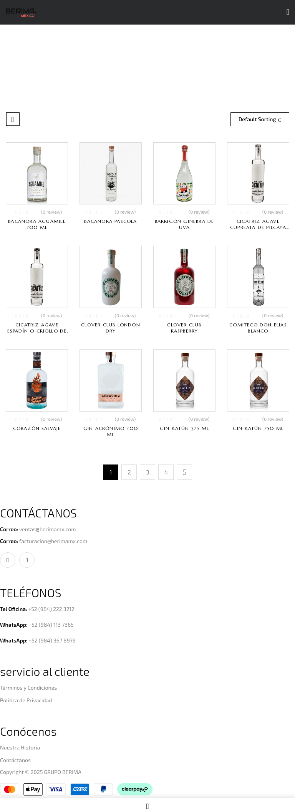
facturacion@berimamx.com (53, 541)
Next (184, 472)
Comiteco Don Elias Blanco (258, 328)
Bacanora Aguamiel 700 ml (36, 224)
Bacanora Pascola (110, 221)
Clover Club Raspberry (184, 328)
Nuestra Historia (20, 747)
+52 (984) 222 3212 (51, 609)
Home (100, 68)
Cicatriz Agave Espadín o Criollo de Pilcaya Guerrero (37, 331)
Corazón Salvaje (37, 428)
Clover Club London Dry (110, 328)
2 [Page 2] (129, 472)
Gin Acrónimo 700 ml (110, 431)
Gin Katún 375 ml (184, 428)
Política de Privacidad (26, 700)
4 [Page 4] (166, 472)
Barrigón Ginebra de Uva (184, 224)
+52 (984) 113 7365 (51, 624)
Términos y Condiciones (28, 687)
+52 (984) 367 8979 (52, 640)
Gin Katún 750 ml (258, 428)
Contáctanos (15, 760)
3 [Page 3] (147, 472)
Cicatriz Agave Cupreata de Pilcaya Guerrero (258, 227)
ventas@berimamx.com (47, 529)
